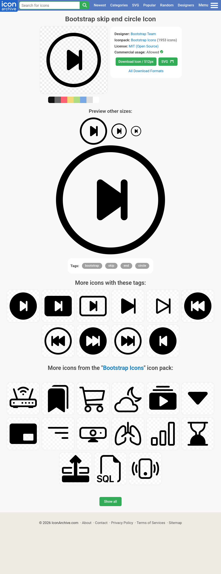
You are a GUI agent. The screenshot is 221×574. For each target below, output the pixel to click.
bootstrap (92, 266)
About (87, 523)
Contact (101, 523)
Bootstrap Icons (143, 40)
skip (111, 266)
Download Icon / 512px (136, 62)
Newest (100, 5)
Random (167, 5)
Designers (186, 5)
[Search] (84, 5)
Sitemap (175, 523)
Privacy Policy (122, 523)
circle (142, 266)
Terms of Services (151, 523)
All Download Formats (146, 71)
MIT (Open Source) (144, 46)
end (126, 266)
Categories (119, 5)
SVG (135, 5)
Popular (149, 5)
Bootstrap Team (143, 34)
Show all (110, 502)
